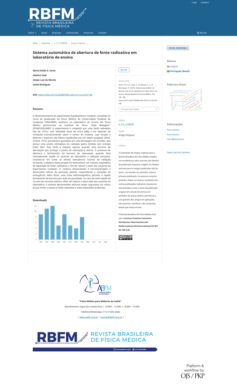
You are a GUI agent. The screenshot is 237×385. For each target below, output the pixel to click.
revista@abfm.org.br (111, 317)
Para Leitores (173, 129)
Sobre (31, 32)
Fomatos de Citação (130, 109)
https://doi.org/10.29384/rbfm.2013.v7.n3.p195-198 (65, 94)
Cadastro (205, 2)
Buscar (202, 32)
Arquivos (56, 32)
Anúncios (88, 32)
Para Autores (173, 134)
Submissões (72, 32)
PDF (125, 69)
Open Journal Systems (178, 152)
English (174, 66)
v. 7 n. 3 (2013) (60, 43)
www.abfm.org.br (89, 317)
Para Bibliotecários (175, 139)
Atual (44, 32)
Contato (102, 32)
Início (35, 43)
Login (194, 2)
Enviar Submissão (178, 47)
